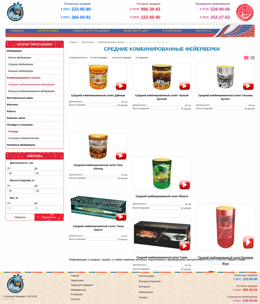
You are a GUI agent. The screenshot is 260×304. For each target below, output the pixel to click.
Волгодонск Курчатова (150, 281)
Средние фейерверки (20, 64)
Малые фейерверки (19, 57)
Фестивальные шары (20, 97)
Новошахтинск (146, 292)
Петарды (13, 131)
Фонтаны (12, 104)
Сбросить (20, 217)
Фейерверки (14, 50)
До (48, 171)
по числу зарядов (98, 57)
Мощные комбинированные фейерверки (31, 91)
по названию (142, 57)
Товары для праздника (91, 30)
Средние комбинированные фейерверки (31, 84)
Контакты (203, 30)
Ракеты (11, 111)
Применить (48, 217)
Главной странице (214, 259)
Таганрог (143, 297)
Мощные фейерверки (20, 71)
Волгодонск (144, 286)
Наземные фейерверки (21, 144)
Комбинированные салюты (23, 77)
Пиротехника (48, 30)
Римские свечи (16, 118)
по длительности (77, 57)
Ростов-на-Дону (146, 276)
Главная (17, 30)
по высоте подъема (121, 57)
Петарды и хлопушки (20, 124)
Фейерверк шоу (136, 30)
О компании (172, 30)
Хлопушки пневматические (23, 138)
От (21, 171)
